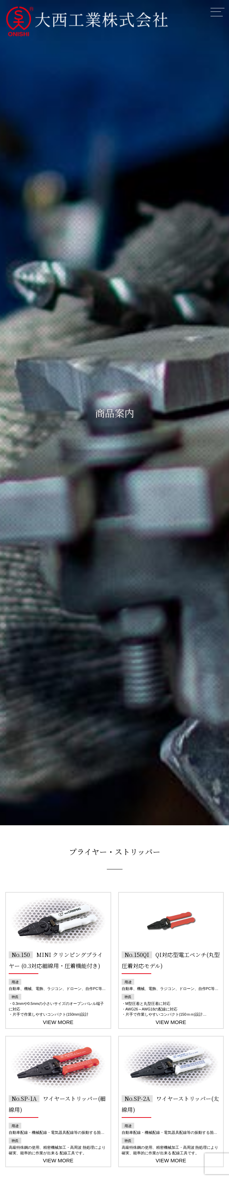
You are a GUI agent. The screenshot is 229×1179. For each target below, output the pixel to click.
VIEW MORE (58, 1022)
